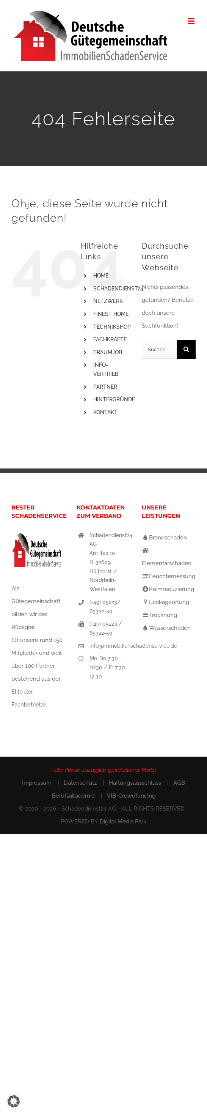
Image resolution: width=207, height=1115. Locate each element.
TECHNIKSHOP (112, 327)
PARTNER (105, 387)
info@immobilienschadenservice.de (109, 646)
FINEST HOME (111, 314)
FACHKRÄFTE (110, 339)
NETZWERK (108, 301)
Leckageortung (165, 602)
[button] (13, 1101)
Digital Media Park (123, 821)
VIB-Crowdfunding (131, 795)
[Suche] (186, 349)
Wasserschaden (166, 628)
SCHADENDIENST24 (118, 288)
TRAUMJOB (107, 352)
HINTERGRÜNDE (114, 399)
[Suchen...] (159, 349)
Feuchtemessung (168, 576)
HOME (100, 276)
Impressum (37, 782)
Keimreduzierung (168, 589)
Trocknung (159, 615)
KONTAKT (105, 412)
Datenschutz (80, 782)
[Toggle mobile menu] (192, 21)
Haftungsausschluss (135, 782)
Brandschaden (164, 537)
